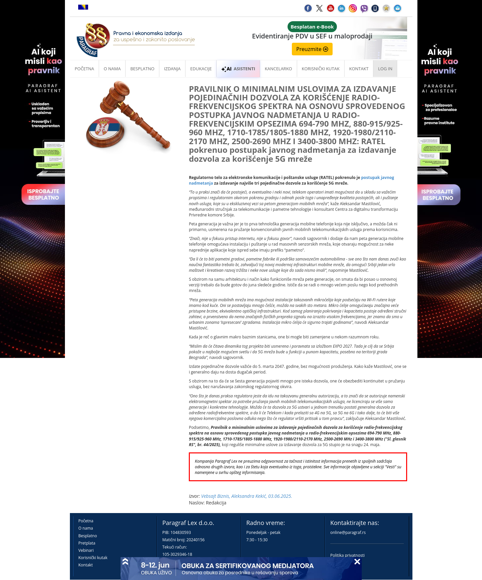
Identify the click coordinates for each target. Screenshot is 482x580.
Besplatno (142, 69)
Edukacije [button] (201, 69)
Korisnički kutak (93, 557)
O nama (112, 69)
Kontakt (86, 565)
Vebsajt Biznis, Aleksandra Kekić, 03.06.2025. (246, 496)
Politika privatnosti (347, 555)
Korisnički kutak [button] (321, 69)
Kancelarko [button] (278, 69)
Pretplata (87, 543)
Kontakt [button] (358, 69)
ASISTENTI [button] (238, 69)
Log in (385, 69)
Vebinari (86, 550)
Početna (84, 69)
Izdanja (172, 69)
